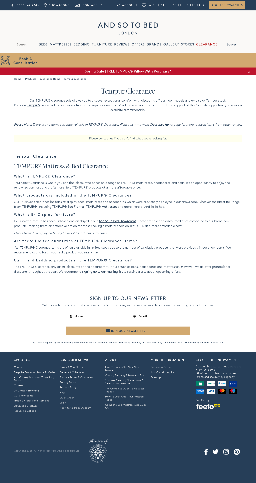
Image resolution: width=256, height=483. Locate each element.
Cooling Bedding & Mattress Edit (124, 375)
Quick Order (67, 397)
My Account (127, 5)
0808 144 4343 (25, 5)
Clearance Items (161, 124)
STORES (187, 44)
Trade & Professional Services (31, 400)
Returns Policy (68, 387)
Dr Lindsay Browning (26, 390)
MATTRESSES (60, 44)
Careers (18, 385)
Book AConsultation (25, 60)
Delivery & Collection (72, 372)
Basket (236, 44)
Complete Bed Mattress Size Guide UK (126, 406)
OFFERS (138, 44)
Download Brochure (26, 405)
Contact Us (88, 5)
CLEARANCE (206, 44)
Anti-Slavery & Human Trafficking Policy (34, 379)
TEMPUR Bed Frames (68, 207)
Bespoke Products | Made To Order (34, 372)
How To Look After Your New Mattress (122, 368)
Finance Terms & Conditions (76, 377)
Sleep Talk (196, 5)
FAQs (63, 392)
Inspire (175, 5)
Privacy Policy (192, 342)
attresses (101, 207)
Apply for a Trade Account (75, 407)
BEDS (43, 44)
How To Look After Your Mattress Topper (125, 398)
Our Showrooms (23, 395)
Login (63, 402)
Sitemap (156, 377)
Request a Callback (25, 410)
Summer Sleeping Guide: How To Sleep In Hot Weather (124, 382)
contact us (106, 138)
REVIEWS (122, 44)
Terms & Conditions (71, 367)
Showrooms (56, 5)
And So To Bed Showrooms (117, 221)
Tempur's (33, 105)
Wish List (153, 5)
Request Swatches (227, 5)
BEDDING (81, 44)
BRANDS (154, 44)
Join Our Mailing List (163, 372)
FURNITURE (102, 44)
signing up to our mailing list (102, 271)
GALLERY (171, 44)
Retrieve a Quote (161, 367)
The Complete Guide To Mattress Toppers (124, 390)
